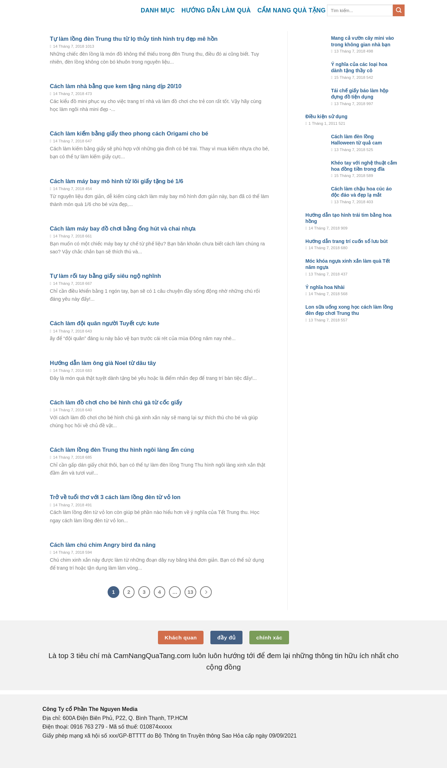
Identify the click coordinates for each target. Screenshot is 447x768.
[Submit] (399, 10)
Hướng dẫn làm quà (216, 10)
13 (190, 592)
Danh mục (158, 10)
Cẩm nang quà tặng (291, 10)
